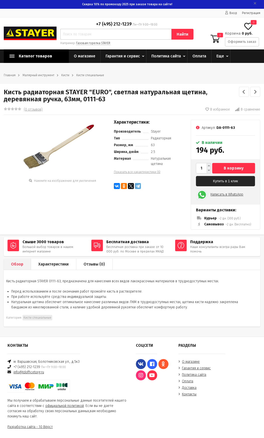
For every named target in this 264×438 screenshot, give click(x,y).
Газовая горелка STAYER (93, 43)
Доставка (189, 388)
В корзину (233, 168)
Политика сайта (166, 56)
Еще (220, 56)
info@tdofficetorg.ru (29, 372)
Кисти (65, 75)
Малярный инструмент (38, 75)
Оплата (199, 56)
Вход (231, 13)
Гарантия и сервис (123, 56)
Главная (10, 75)
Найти (182, 34)
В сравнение (247, 109)
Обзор (17, 264)
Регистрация (251, 13)
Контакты (189, 394)
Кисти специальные (90, 75)
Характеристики (53, 264)
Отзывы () (94, 264)
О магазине (84, 56)
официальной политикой (64, 406)
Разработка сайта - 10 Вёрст (30, 427)
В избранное (217, 109)
